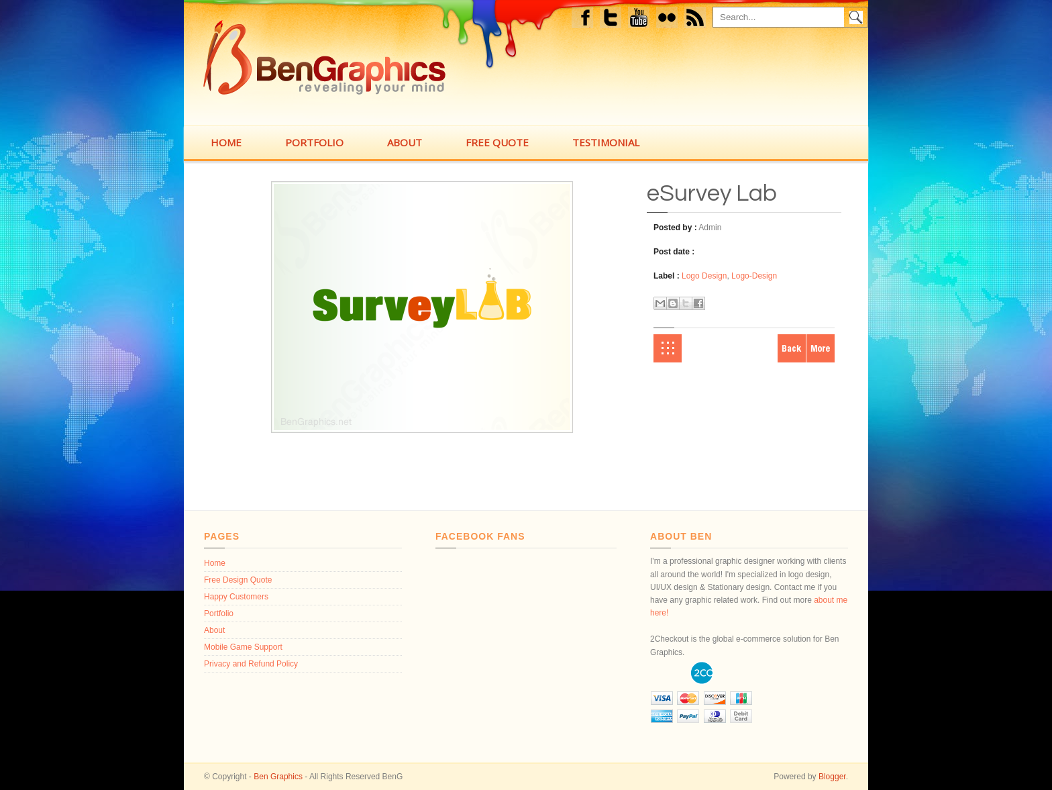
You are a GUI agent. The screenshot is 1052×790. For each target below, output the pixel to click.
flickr (671, 19)
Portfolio (218, 613)
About (214, 630)
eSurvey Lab (712, 193)
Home (667, 348)
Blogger (832, 776)
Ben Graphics (278, 776)
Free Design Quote (238, 580)
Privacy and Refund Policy (251, 664)
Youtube (639, 19)
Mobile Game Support (243, 647)
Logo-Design (754, 276)
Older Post (820, 348)
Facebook (584, 19)
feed (699, 19)
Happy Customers (236, 596)
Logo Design (704, 276)
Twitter (611, 19)
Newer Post (792, 348)
